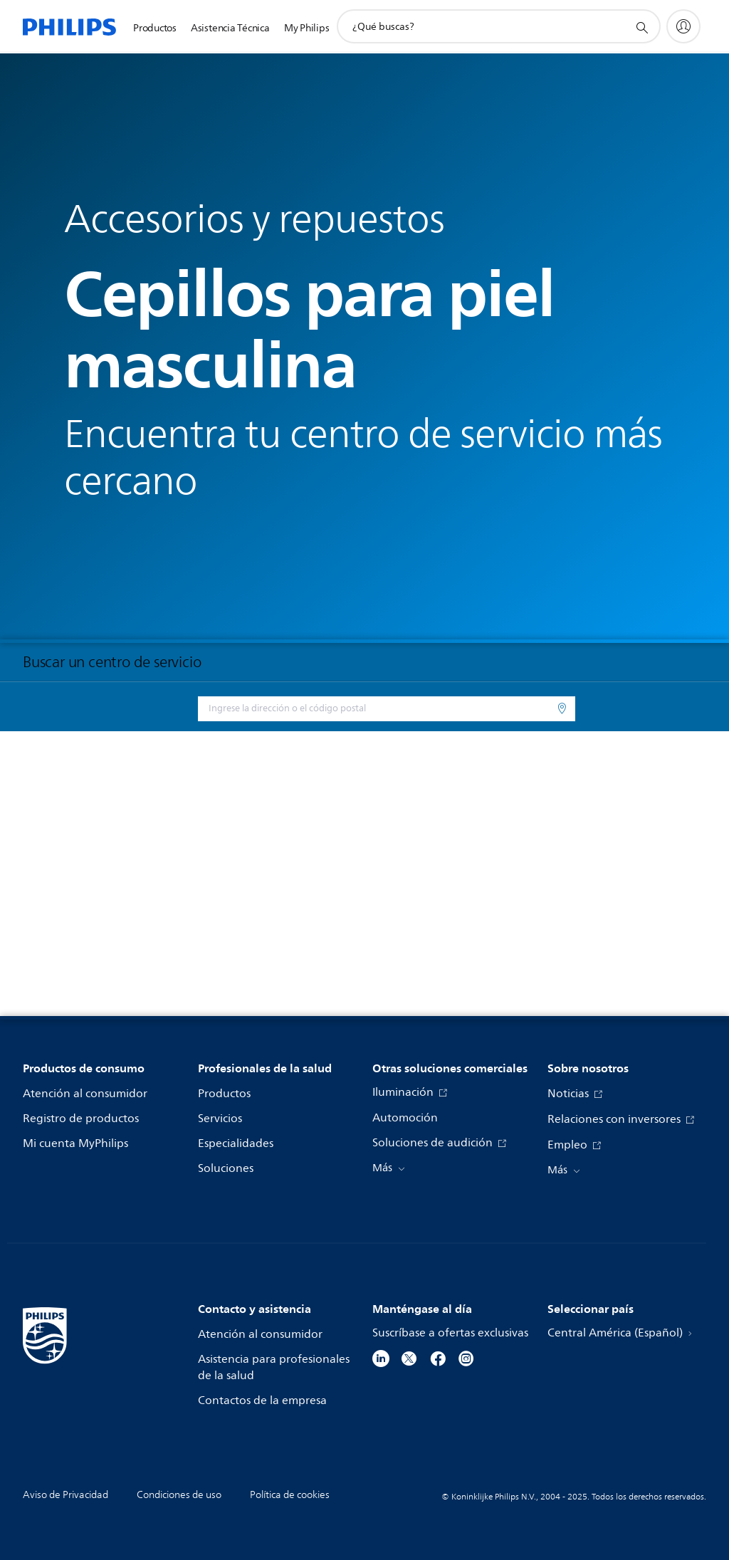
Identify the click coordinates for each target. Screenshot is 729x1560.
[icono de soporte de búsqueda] (641, 27)
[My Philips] (683, 26)
